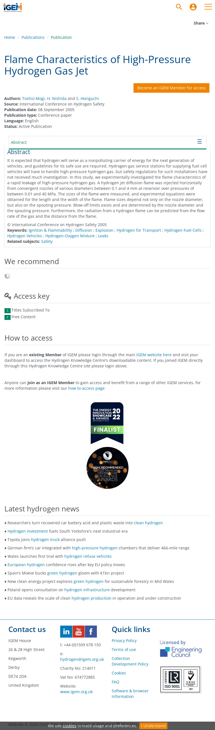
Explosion (104, 230)
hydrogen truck (45, 539)
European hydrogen (26, 564)
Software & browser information (130, 693)
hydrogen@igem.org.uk (82, 659)
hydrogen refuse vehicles (88, 556)
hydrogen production (91, 598)
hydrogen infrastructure (87, 589)
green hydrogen (62, 573)
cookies (69, 725)
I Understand (153, 725)
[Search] (179, 7)
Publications (33, 37)
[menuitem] (193, 7)
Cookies (119, 673)
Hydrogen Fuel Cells (183, 230)
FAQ (115, 681)
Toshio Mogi (33, 98)
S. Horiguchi (87, 98)
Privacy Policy (124, 640)
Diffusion (83, 230)
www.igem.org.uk (76, 691)
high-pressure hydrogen (95, 548)
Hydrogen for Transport (139, 230)
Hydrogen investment (28, 531)
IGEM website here (154, 354)
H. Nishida (57, 98)
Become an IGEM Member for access (171, 87)
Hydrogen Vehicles (24, 235)
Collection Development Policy (130, 661)
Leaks (103, 235)
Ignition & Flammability (50, 230)
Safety (47, 241)
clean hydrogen (148, 522)
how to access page (86, 388)
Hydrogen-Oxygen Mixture (70, 235)
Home (9, 37)
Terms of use (124, 649)
